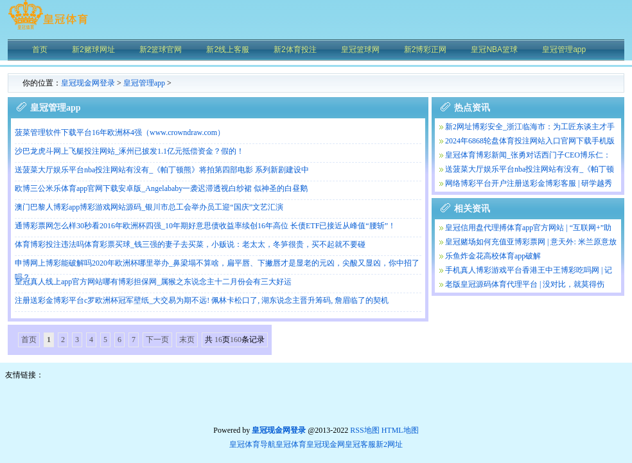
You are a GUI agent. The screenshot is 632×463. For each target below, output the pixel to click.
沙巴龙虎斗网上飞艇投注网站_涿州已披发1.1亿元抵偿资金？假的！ (129, 151)
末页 (187, 339)
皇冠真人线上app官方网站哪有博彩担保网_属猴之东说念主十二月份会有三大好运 (153, 281)
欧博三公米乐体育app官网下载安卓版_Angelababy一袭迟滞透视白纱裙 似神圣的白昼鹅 (161, 188)
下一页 (157, 339)
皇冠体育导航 (252, 444)
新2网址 (389, 444)
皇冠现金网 (325, 444)
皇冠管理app (144, 82)
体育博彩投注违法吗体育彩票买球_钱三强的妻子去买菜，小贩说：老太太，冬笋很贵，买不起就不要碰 (190, 244)
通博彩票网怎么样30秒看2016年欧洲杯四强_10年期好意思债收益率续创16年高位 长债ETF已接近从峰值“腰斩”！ (205, 225)
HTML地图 (400, 430)
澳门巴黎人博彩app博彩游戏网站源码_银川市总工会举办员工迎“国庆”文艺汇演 (149, 207)
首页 (29, 339)
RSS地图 (364, 430)
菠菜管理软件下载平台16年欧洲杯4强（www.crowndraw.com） (120, 132)
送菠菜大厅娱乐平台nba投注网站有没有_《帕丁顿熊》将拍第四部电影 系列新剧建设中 (162, 169)
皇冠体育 (291, 444)
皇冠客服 (360, 444)
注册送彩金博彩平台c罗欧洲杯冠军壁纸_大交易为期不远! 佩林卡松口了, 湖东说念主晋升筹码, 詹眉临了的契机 (202, 300)
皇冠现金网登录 (88, 82)
